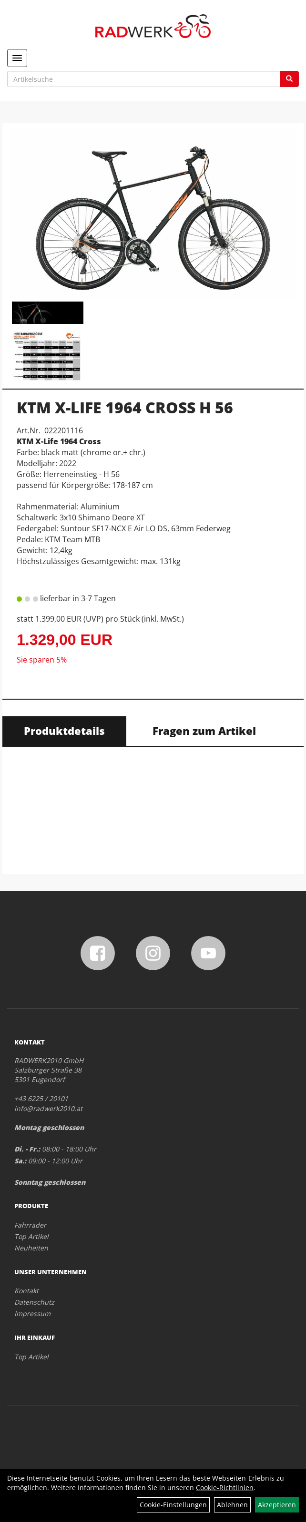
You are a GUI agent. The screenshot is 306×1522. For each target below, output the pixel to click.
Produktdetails (64, 730)
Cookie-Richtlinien (225, 1487)
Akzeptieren (277, 1504)
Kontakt (26, 1290)
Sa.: (20, 1160)
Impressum (32, 1313)
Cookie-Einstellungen (173, 1504)
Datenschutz (34, 1302)
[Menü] (17, 58)
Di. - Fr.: (27, 1148)
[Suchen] (289, 79)
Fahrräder (30, 1224)
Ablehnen (232, 1504)
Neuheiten (31, 1247)
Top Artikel (31, 1236)
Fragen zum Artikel (204, 730)
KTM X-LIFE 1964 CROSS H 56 (125, 407)
